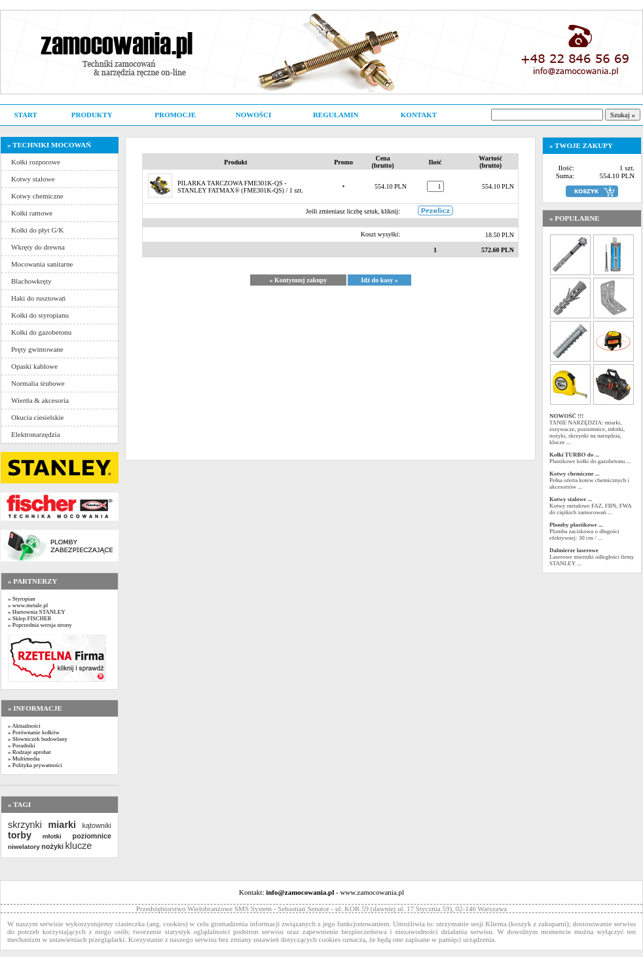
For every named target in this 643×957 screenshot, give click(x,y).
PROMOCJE (175, 115)
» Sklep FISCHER (30, 618)
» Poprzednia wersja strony (40, 625)
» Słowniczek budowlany (37, 739)
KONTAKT (419, 115)
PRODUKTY (92, 115)
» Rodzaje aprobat (29, 752)
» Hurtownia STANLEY (36, 612)
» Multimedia (24, 758)
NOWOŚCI (253, 115)
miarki (62, 824)
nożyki (52, 846)
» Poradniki (21, 745)
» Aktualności (24, 725)
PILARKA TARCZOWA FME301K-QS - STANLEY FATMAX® (232, 186)
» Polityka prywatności (35, 765)
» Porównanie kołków (34, 732)
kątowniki (97, 825)
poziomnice (92, 836)
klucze (78, 845)
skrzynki (25, 824)
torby (19, 835)
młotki (52, 836)
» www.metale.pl (28, 605)
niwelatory (24, 846)
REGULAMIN (336, 115)
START (25, 115)
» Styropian (21, 598)
